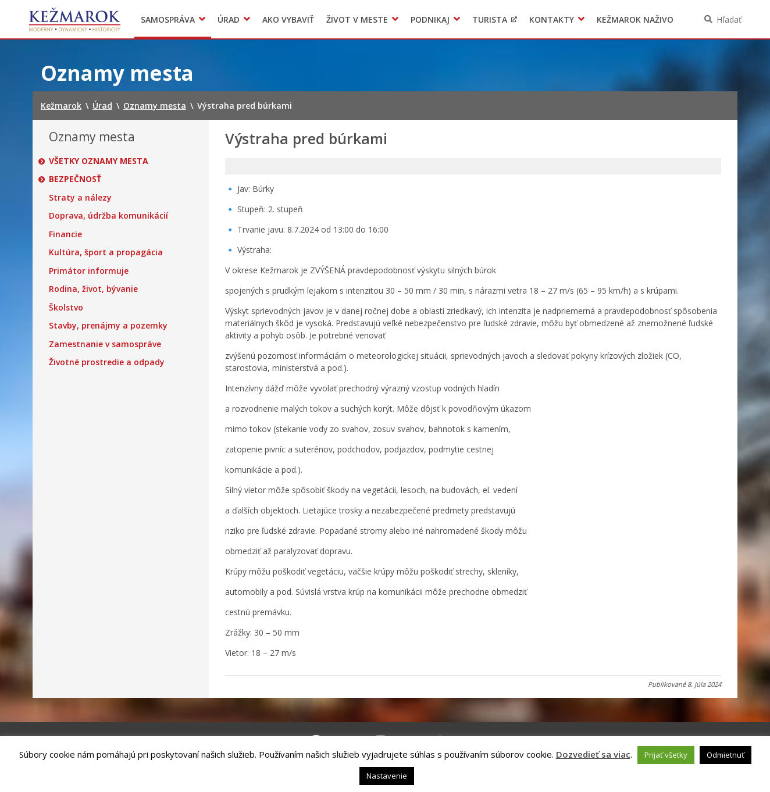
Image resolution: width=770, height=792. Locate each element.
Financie (65, 234)
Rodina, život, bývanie (93, 289)
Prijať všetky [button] (665, 755)
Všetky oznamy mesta (98, 161)
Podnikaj (430, 19)
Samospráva (168, 19)
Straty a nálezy (80, 197)
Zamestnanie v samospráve (105, 344)
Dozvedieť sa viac (593, 754)
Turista (489, 19)
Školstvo (66, 307)
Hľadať (729, 19)
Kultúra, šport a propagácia (106, 252)
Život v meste (357, 19)
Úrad (229, 19)
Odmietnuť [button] (725, 755)
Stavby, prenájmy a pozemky (108, 325)
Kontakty (551, 19)
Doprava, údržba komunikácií (108, 216)
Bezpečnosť (75, 179)
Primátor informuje (89, 271)
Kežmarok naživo (635, 19)
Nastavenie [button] (386, 775)
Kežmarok (74, 19)
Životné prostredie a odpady (107, 362)
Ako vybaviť (288, 19)
